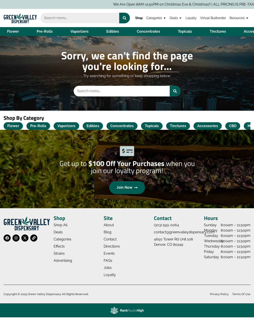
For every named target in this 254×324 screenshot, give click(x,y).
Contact (110, 239)
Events (109, 253)
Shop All (60, 225)
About (109, 225)
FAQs (108, 260)
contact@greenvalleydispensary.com (184, 232)
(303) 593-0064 (166, 225)
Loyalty (191, 18)
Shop (139, 18)
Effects (59, 246)
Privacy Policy (219, 294)
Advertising (63, 260)
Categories (156, 18)
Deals (176, 18)
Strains (59, 253)
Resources (239, 18)
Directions (112, 246)
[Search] (124, 18)
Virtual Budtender (213, 18)
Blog (107, 232)
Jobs (108, 268)
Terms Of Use (241, 294)
